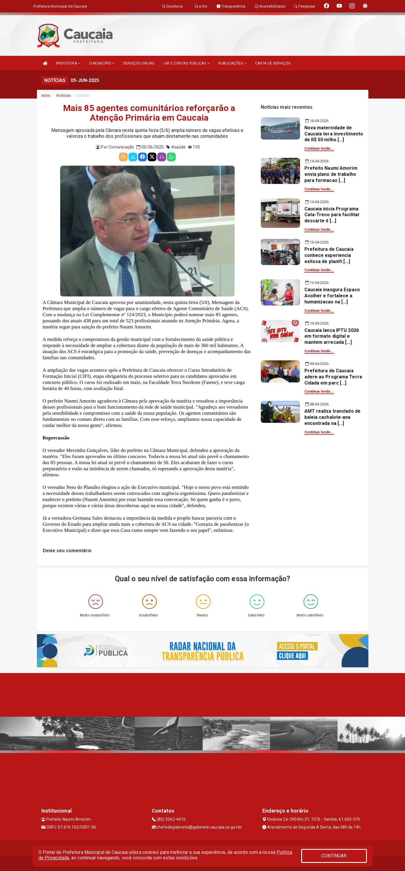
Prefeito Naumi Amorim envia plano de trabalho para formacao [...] (330, 174)
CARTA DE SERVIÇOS (273, 63)
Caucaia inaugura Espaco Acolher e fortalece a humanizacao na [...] (332, 296)
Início (46, 95)
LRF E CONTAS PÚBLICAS (186, 63)
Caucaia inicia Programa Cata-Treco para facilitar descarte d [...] (332, 215)
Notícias (63, 95)
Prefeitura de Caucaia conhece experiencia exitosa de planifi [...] (329, 255)
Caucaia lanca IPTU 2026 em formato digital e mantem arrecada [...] (331, 336)
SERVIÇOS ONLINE (139, 63)
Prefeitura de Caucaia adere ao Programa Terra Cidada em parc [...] (333, 377)
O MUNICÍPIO (101, 63)
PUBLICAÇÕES (232, 63)
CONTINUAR (334, 856)
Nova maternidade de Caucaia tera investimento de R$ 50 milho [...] (333, 134)
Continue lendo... (319, 148)
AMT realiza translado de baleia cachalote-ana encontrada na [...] (332, 417)
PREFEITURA (68, 63)
